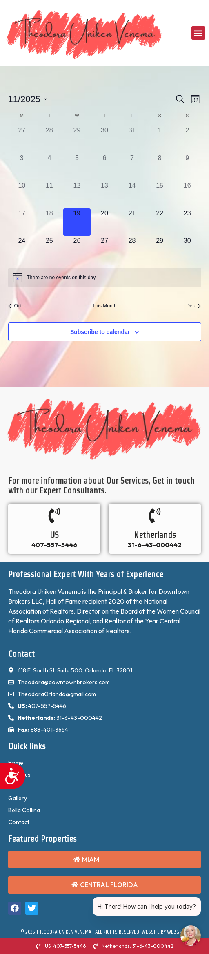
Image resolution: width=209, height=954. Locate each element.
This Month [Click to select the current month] (104, 306)
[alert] (62, 277)
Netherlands (155, 535)
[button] (198, 33)
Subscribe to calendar (100, 332)
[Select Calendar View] (195, 99)
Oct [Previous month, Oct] (15, 306)
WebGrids (178, 931)
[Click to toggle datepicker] (28, 99)
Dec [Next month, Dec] (193, 306)
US (54, 535)
